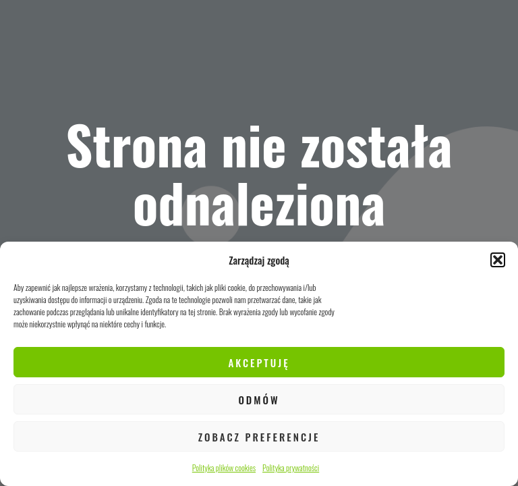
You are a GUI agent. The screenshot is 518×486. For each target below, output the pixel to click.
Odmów (258, 399)
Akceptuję (258, 362)
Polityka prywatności (290, 467)
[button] (498, 260)
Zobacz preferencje (259, 436)
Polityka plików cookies (224, 467)
